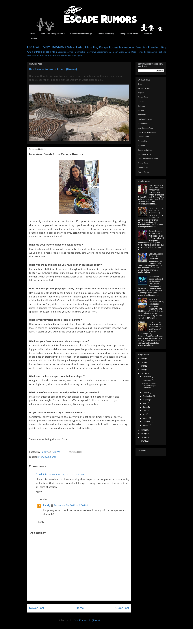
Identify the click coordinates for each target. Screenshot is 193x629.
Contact (33, 38)
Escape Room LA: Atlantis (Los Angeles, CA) (156, 210)
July (145, 403)
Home (32, 34)
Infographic (79, 52)
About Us (148, 34)
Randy (46, 505)
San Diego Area (122, 52)
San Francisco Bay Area (148, 159)
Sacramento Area (105, 52)
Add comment (38, 533)
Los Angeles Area (130, 47)
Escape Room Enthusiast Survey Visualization (156, 301)
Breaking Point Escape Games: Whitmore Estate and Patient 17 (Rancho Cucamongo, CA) (150, 328)
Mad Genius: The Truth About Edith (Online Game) (156, 187)
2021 (143, 373)
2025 (143, 359)
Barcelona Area (65, 52)
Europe (38, 52)
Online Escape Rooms (147, 132)
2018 (143, 437)
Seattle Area (50, 52)
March (146, 418)
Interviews (91, 52)
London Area (150, 52)
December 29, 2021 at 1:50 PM (71, 505)
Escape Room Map (105, 34)
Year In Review (144, 172)
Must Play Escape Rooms (101, 47)
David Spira (42, 474)
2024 (143, 362)
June (145, 407)
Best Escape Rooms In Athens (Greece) (53, 69)
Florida (140, 52)
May (145, 411)
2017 (143, 441)
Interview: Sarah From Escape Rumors (149, 385)
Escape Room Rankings (81, 34)
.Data (133, 52)
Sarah (53, 457)
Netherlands (51, 55)
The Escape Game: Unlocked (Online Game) (156, 279)
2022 (143, 370)
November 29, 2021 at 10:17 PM (66, 474)
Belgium (79, 56)
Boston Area (38, 55)
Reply (39, 492)
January (146, 425)
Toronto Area (143, 168)
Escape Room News (129, 34)
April (145, 414)
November (147, 380)
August (146, 400)
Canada (141, 101)
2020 (143, 430)
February (147, 422)
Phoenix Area (143, 137)
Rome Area (142, 146)
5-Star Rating (75, 47)
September (147, 396)
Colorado (141, 106)
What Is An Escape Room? (53, 34)
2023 (143, 366)
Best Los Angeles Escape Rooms (156, 255)
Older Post (122, 608)
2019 (143, 434)
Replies (44, 499)
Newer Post (36, 608)
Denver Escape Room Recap (155, 232)
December (147, 376)
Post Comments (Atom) (87, 620)
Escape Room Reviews (46, 47)
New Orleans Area (66, 55)
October (146, 392)
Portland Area (143, 141)
